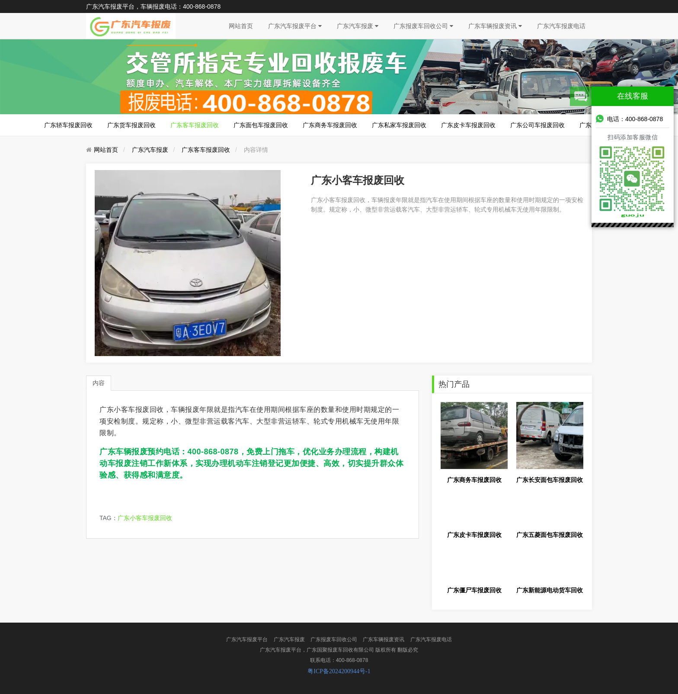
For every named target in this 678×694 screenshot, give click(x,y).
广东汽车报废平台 (295, 26)
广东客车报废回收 (194, 125)
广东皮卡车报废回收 (468, 125)
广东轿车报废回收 (68, 125)
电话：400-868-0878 (629, 118)
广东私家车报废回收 (399, 125)
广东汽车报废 (357, 26)
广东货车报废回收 (131, 125)
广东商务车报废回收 (330, 125)
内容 (99, 382)
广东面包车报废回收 (260, 125)
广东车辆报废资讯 (495, 26)
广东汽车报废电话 (561, 25)
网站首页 (241, 25)
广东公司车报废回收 (537, 125)
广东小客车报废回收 (145, 517)
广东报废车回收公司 (423, 26)
